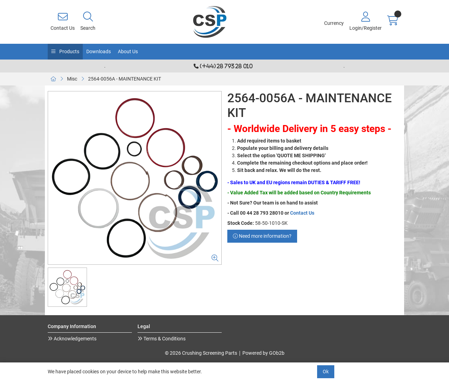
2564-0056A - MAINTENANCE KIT (124, 79)
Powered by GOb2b (263, 353)
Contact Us (302, 213)
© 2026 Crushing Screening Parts (201, 353)
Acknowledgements (74, 338)
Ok (326, 371)
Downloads (98, 51)
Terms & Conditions (164, 338)
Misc (72, 79)
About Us (128, 51)
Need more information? (262, 236)
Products (68, 51)
